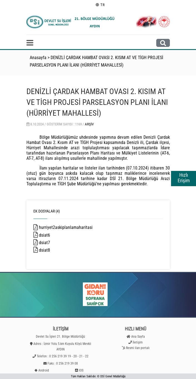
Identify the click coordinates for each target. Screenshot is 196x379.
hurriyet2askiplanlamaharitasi (74, 227)
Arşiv (89, 124)
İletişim (138, 342)
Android (43, 370)
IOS (81, 370)
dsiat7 (52, 242)
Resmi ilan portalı (138, 348)
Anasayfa (38, 57)
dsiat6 (52, 235)
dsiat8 (52, 250)
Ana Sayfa (138, 336)
